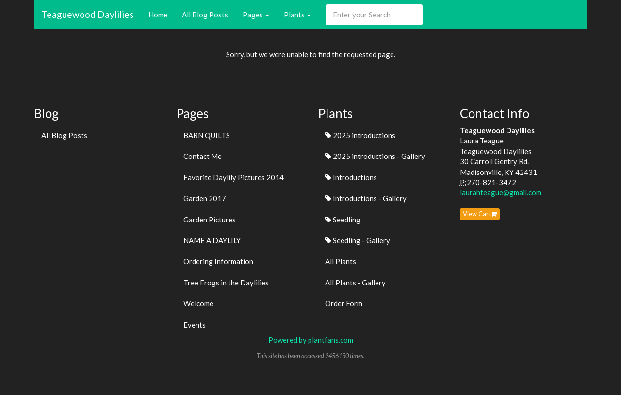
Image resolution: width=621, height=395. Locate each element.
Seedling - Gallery (357, 240)
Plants (297, 14)
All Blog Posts (205, 14)
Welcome (198, 303)
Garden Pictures (209, 219)
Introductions (351, 177)
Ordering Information (218, 261)
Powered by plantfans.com (310, 339)
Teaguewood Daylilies (87, 14)
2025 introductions (360, 135)
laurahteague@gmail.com (500, 192)
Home (157, 14)
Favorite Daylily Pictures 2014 (233, 177)
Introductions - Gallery (366, 198)
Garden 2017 (204, 198)
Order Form (343, 303)
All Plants (340, 261)
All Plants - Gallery (355, 282)
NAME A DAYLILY (212, 240)
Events (194, 324)
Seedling (342, 219)
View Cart (480, 214)
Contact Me (202, 156)
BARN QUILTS (206, 135)
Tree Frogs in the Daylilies (226, 282)
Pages (256, 14)
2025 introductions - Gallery (375, 156)
